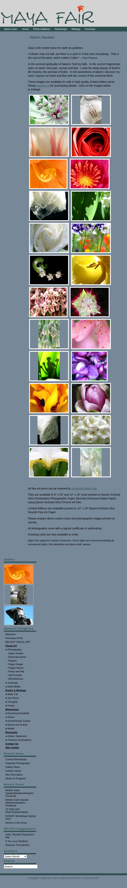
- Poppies (12, 660)
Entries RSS (74, 878)
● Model (9, 728)
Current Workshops (16, 759)
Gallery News (12, 767)
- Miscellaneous (15, 678)
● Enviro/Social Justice (17, 720)
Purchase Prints (14, 638)
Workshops (61, 29)
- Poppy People (15, 664)
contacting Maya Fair (84, 488)
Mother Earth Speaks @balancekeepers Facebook (17, 802)
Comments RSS (90, 878)
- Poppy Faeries (15, 668)
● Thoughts (11, 701)
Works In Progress (15, 778)
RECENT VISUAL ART (17, 641)
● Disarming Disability (17, 713)
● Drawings (11, 682)
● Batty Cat (11, 694)
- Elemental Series (16, 657)
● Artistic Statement (16, 736)
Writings (76, 29)
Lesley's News (13, 770)
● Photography (13, 649)
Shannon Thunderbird (17, 845)
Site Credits (60, 878)
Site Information (14, 774)
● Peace (9, 717)
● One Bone (12, 698)
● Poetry (10, 705)
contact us (43, 85)
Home (25, 29)
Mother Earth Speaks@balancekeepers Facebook (19, 793)
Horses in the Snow (16, 822)
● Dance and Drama (16, 724)
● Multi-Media (12, 686)
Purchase (90, 29)
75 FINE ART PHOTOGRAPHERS (16, 811)
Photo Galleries (41, 29)
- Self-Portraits (14, 675)
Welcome (10, 634)
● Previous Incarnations (18, 740)
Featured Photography (17, 763)
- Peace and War (15, 671)
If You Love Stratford (16, 841)
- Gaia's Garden (15, 653)
